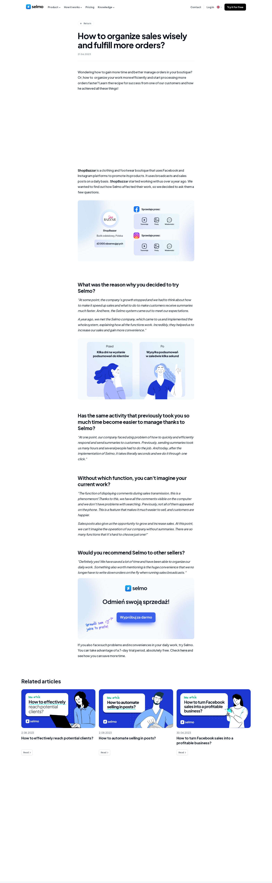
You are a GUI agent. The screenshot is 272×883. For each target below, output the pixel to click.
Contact (195, 7)
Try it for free (235, 7)
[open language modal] (219, 7)
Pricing (90, 7)
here (183, 652)
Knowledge (106, 7)
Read (27, 754)
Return (86, 23)
